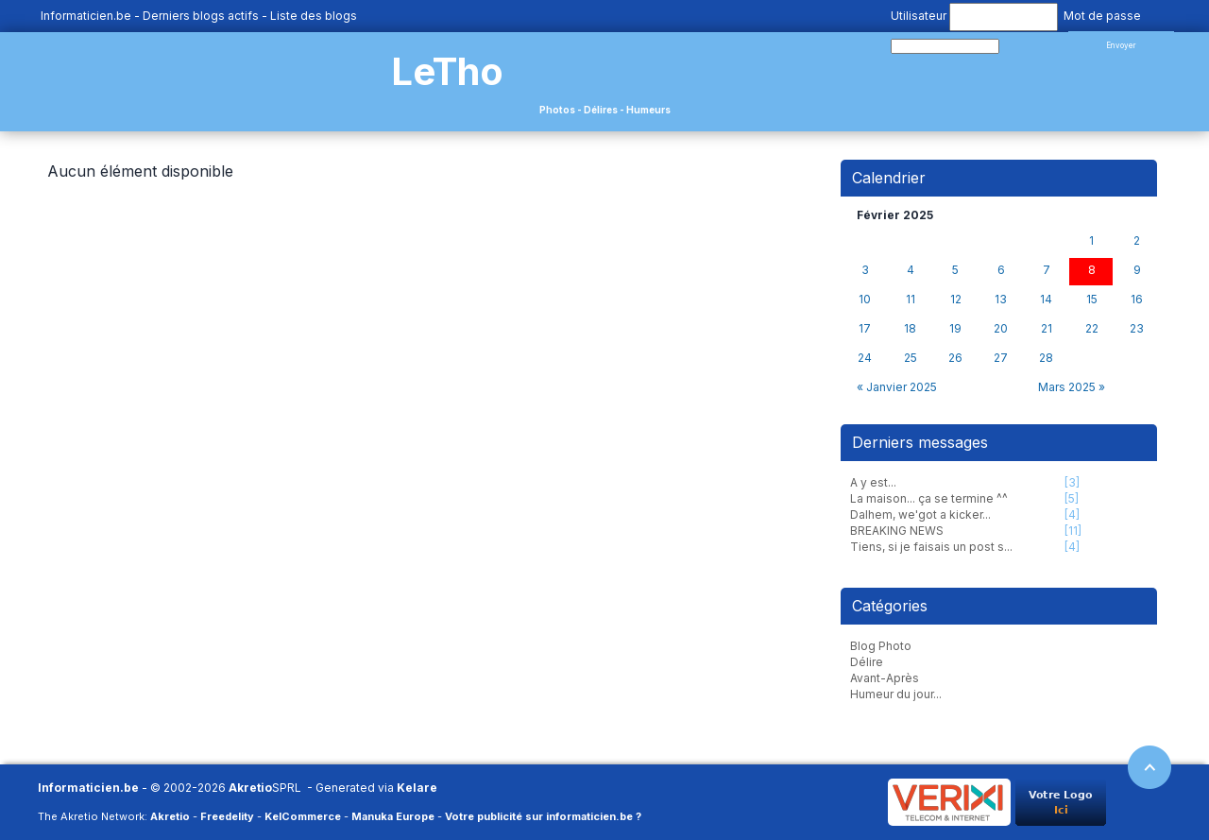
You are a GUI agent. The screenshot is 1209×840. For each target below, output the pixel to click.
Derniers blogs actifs (201, 16)
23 (1137, 328)
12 (956, 299)
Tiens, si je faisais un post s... (931, 547)
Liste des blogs (313, 16)
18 (910, 328)
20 (1001, 328)
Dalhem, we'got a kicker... (920, 514)
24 (865, 358)
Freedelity (227, 816)
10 (865, 299)
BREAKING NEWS (897, 530)
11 (910, 299)
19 (955, 328)
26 (955, 358)
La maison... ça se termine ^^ (929, 498)
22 (1091, 328)
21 (1046, 328)
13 (1001, 299)
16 (1137, 299)
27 (1001, 358)
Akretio (250, 787)
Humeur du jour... (896, 694)
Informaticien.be (86, 16)
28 (1046, 358)
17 (865, 328)
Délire (866, 662)
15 (1092, 299)
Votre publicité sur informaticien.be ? (543, 816)
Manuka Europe (392, 816)
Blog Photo (880, 646)
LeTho (447, 71)
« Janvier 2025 (897, 387)
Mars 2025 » (1071, 387)
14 (1046, 299)
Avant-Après (884, 678)
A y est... (873, 482)
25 (910, 358)
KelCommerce (302, 816)
